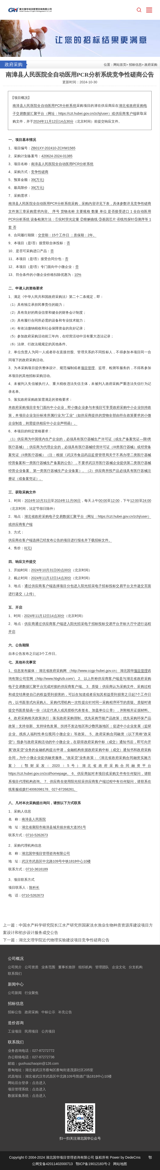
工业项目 (15, 1031)
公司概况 (16, 958)
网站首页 (119, 64)
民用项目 (31, 1031)
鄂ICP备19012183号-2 (93, 1164)
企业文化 (119, 967)
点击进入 (39, 1083)
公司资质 (31, 967)
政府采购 (150, 64)
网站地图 (120, 1164)
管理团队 (102, 967)
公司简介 (15, 967)
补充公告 (65, 1012)
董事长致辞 (66, 967)
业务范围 (48, 967)
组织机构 (85, 967)
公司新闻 (15, 993)
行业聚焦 (31, 993)
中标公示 (48, 1012)
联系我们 (15, 973)
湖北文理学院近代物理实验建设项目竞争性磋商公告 (64, 940)
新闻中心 (16, 984)
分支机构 (135, 967)
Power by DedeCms (125, 1157)
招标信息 (135, 64)
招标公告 (15, 1012)
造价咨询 (16, 1023)
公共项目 (48, 1031)
